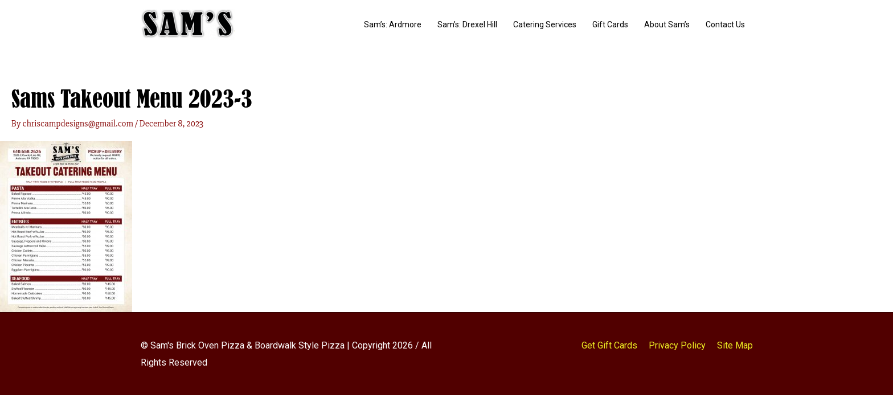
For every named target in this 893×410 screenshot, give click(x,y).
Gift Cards (610, 24)
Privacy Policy (677, 345)
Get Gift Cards (609, 345)
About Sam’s (667, 24)
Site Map (735, 345)
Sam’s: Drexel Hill (467, 24)
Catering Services (544, 24)
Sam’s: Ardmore (392, 24)
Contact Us (725, 24)
